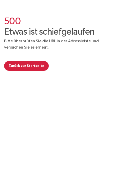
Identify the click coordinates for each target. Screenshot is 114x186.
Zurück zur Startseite (26, 66)
